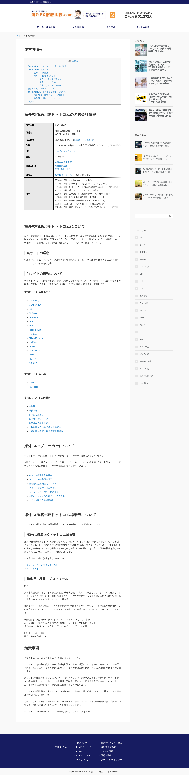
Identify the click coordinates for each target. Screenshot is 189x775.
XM (141, 339)
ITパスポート (32, 569)
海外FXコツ (145, 369)
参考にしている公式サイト (51, 79)
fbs (141, 237)
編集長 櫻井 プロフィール (47, 98)
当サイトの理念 (41, 73)
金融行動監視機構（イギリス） (43, 484)
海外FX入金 (145, 267)
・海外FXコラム (59, 747)
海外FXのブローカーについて (41, 89)
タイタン (143, 245)
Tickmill (32, 355)
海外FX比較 (78, 26)
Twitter (32, 383)
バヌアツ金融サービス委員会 (42, 488)
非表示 (75, 61)
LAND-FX (33, 318)
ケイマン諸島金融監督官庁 (41, 501)
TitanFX (32, 359)
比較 (142, 288)
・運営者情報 (105, 756)
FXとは (143, 310)
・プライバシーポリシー (110, 760)
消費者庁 (33, 411)
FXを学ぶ (111, 26)
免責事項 (32, 101)
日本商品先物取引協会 (39, 423)
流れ (142, 332)
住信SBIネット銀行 (64, 172)
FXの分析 (144, 303)
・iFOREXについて (83, 756)
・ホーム (56, 743)
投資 (142, 281)
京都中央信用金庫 (63, 166)
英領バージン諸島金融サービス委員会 (47, 496)
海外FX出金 (145, 354)
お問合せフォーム (63, 178)
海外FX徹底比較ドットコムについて (44, 69)
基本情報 (143, 296)
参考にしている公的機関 (50, 85)
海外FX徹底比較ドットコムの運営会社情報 (47, 66)
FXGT (32, 309)
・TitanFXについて (82, 747)
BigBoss (33, 313)
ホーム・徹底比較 (46, 26)
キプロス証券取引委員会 (40, 476)
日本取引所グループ (38, 419)
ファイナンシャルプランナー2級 (41, 566)
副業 (142, 274)
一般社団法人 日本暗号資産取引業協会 (47, 432)
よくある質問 (143, 26)
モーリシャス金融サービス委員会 (45, 492)
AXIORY (33, 363)
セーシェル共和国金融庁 (40, 480)
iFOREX (33, 334)
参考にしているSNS (48, 82)
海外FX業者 (145, 347)
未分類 (142, 325)
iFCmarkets (34, 351)
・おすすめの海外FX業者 (110, 743)
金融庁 (32, 407)
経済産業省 (88, 140)
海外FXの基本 (145, 361)
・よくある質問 (106, 752)
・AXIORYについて (83, 752)
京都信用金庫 (61, 169)
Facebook (33, 387)
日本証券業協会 (36, 415)
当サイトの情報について (45, 76)
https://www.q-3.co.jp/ (65, 154)
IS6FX (32, 322)
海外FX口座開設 (146, 376)
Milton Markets (36, 338)
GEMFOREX (35, 305)
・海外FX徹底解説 (107, 747)
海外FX (143, 259)
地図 (69, 149)
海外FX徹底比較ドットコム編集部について (47, 92)
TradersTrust (35, 330)
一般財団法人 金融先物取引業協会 (45, 428)
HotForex (33, 343)
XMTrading (34, 301)
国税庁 (77, 140)
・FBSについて (81, 760)
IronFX (32, 347)
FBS (31, 326)
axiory (142, 318)
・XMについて (80, 743)
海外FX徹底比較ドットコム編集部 (49, 95)
